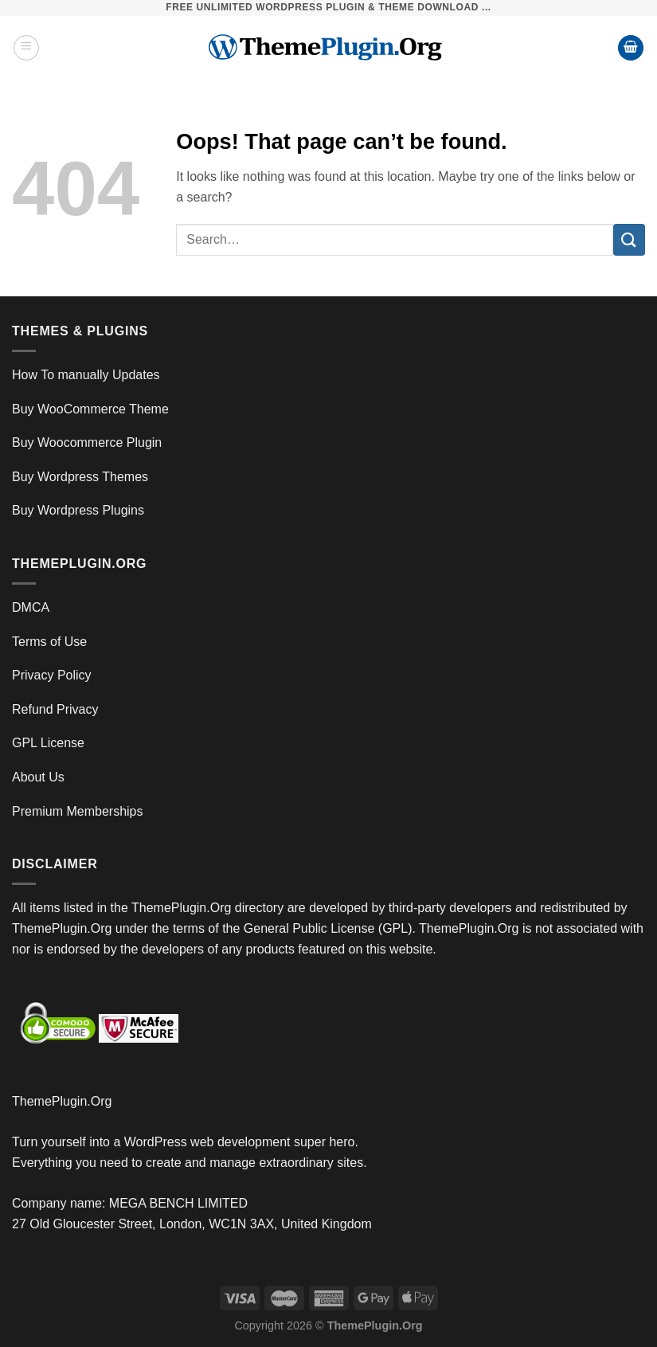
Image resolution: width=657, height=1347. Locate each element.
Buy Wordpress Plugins (78, 510)
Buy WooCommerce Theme (90, 409)
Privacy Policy (52, 675)
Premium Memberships (77, 811)
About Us (38, 777)
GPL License (48, 743)
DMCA (30, 607)
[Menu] (26, 48)
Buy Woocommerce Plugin (87, 442)
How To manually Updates (86, 375)
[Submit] (629, 239)
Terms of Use (49, 641)
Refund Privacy (55, 709)
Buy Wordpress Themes (80, 477)
